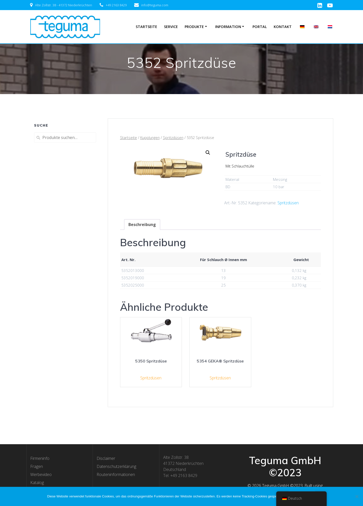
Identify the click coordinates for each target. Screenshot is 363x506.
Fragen (36, 466)
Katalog (37, 482)
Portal (260, 26)
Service (171, 26)
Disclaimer (106, 458)
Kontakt (283, 26)
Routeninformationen (116, 474)
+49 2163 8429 (116, 5)
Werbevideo (41, 474)
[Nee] (356, 496)
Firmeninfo (39, 458)
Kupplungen (150, 137)
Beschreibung (142, 224)
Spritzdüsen (173, 137)
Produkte (194, 26)
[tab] (142, 224)
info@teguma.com (154, 5)
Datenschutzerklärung (116, 466)
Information (228, 26)
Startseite (146, 26)
